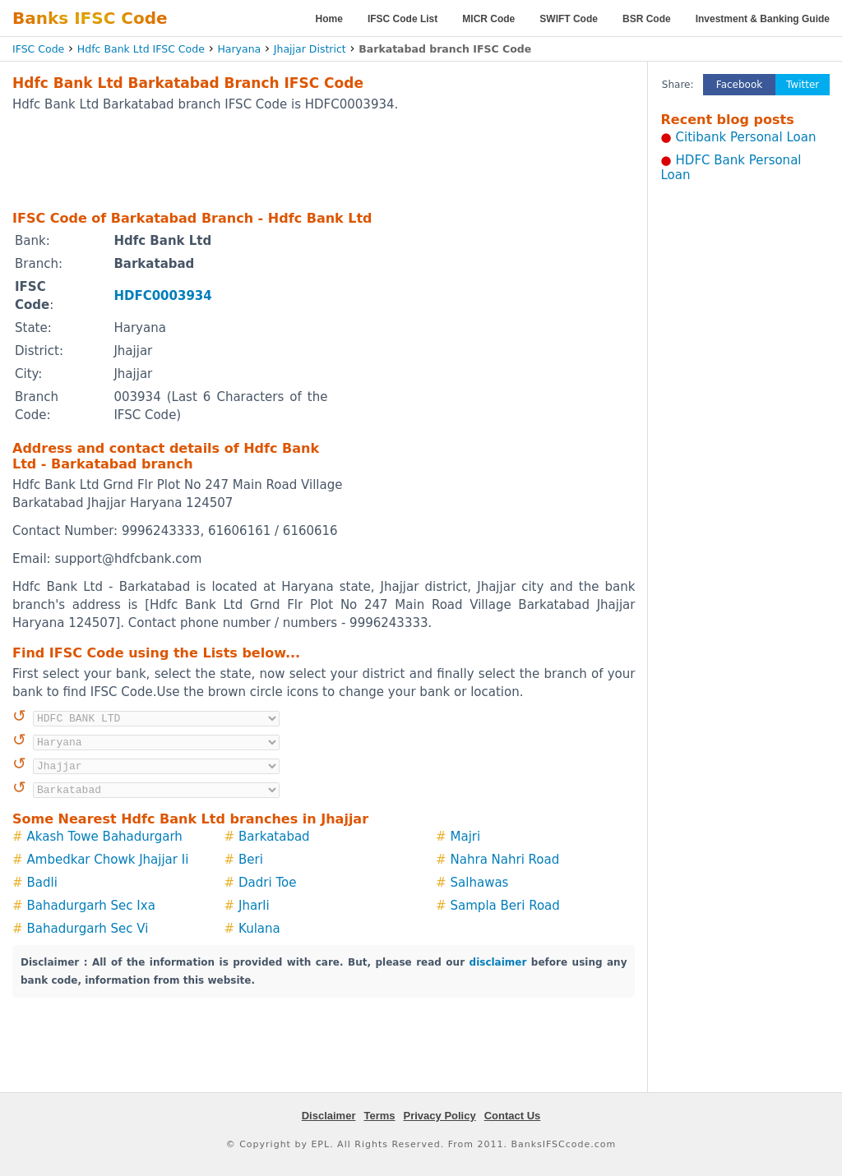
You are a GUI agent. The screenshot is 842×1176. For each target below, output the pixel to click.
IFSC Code (38, 49)
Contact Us (512, 1115)
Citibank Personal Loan (746, 137)
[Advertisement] (324, 160)
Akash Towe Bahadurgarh (105, 836)
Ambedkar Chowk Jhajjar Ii (108, 859)
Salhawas (480, 882)
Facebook (739, 84)
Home (329, 19)
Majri (466, 836)
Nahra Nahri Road (505, 859)
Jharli (254, 905)
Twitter (802, 84)
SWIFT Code (568, 19)
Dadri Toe (267, 882)
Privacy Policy (440, 1115)
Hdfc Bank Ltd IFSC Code (141, 49)
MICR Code (488, 19)
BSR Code (646, 19)
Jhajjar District (310, 49)
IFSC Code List (402, 19)
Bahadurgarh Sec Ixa (91, 905)
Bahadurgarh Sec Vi (88, 928)
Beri (250, 859)
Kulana (259, 928)
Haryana (239, 49)
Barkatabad (274, 836)
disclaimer (498, 962)
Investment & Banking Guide (763, 19)
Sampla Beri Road (505, 905)
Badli (42, 882)
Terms (379, 1115)
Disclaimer (329, 1115)
